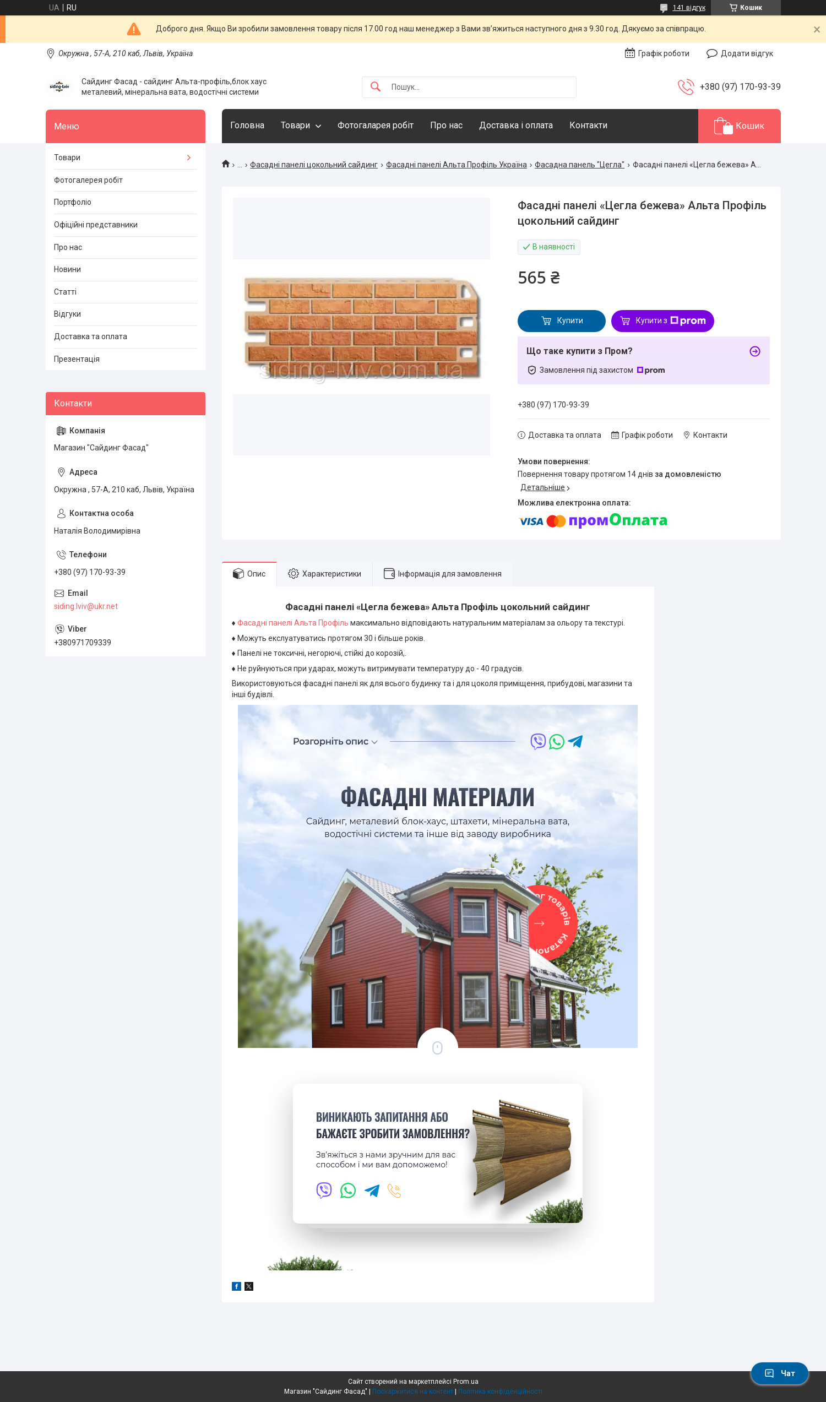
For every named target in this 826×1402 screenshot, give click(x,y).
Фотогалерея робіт (88, 180)
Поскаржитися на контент (412, 1391)
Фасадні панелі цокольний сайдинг (314, 164)
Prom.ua (466, 1381)
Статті (65, 291)
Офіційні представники (96, 224)
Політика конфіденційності (500, 1391)
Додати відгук (747, 53)
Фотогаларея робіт (376, 125)
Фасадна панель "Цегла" (579, 164)
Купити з (671, 321)
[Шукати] (375, 87)
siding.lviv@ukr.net (86, 606)
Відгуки (67, 313)
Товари (295, 125)
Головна (247, 125)
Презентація (77, 359)
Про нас (446, 125)
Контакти (588, 125)
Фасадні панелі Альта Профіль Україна (456, 164)
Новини (67, 269)
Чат (779, 1373)
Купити (570, 320)
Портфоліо (72, 202)
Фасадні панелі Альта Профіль (293, 622)
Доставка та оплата (90, 336)
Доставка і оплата (516, 125)
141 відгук (689, 8)
